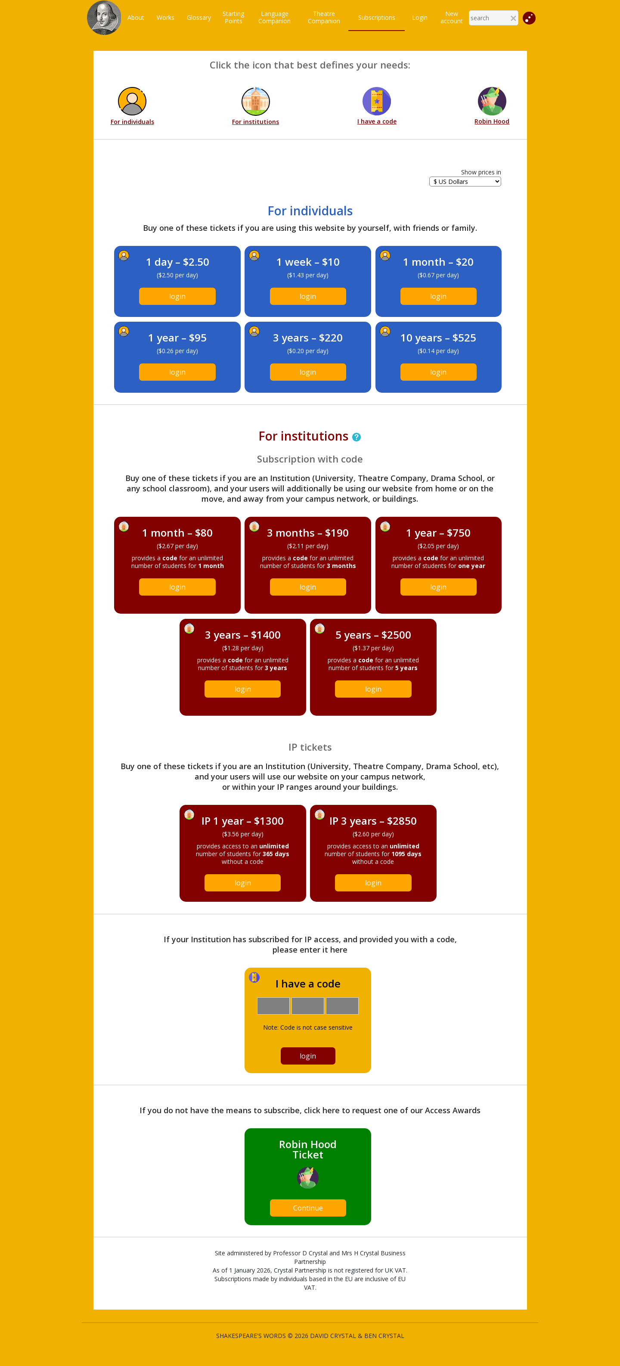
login (177, 296)
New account (451, 17)
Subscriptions (376, 17)
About (135, 17)
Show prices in (481, 172)
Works (165, 17)
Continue (308, 1208)
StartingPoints (233, 17)
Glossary (199, 17)
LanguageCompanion (274, 17)
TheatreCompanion (324, 17)
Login (420, 17)
